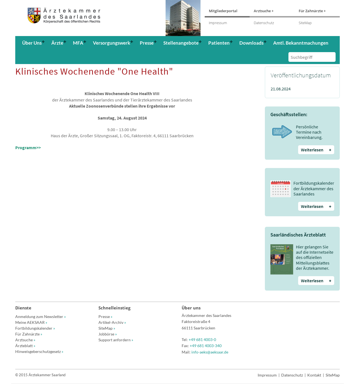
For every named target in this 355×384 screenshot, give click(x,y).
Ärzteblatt (25, 345)
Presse (105, 316)
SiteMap (305, 22)
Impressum (218, 22)
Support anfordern (115, 339)
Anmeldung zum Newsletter (40, 316)
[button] (34, 43)
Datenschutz (264, 22)
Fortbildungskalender (35, 328)
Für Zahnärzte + (312, 10)
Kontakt (314, 375)
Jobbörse (107, 334)
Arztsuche (25, 339)
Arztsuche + (263, 10)
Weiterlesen (316, 149)
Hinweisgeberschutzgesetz (39, 351)
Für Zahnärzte (28, 334)
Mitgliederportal (223, 10)
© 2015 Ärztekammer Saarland (40, 375)
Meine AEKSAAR (31, 322)
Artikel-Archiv (112, 322)
